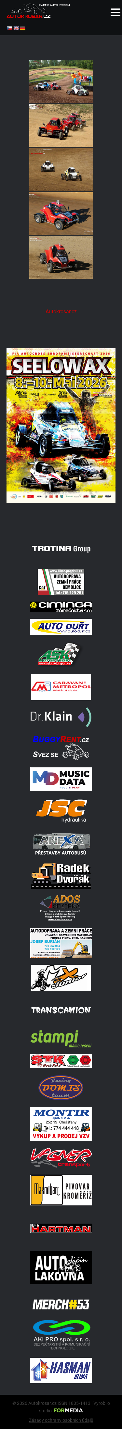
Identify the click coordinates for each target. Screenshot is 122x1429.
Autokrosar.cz (61, 311)
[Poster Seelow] (61, 521)
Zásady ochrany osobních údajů (61, 1420)
